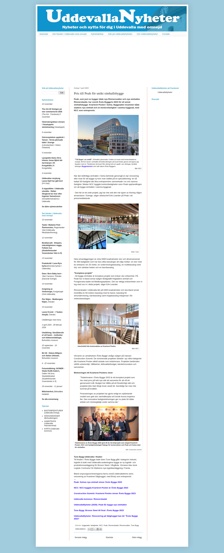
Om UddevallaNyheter (147, 34)
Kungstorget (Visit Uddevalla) (52, 291)
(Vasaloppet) (53, 124)
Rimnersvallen (125, 525)
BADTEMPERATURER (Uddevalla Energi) (53, 412)
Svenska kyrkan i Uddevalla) (52, 266)
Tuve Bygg (135, 525)
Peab (105, 525)
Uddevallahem (80, 529)
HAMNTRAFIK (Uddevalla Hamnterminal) (50, 423)
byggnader (86, 525)
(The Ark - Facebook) (52, 111)
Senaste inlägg (81, 537)
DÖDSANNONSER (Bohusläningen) (52, 417)
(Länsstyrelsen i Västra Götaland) (53, 142)
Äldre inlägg (137, 537)
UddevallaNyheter (165, 92)
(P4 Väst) (52, 181)
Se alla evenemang (50, 399)
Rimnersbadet (113, 525)
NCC (101, 525)
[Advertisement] (112, 59)
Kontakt (166, 34)
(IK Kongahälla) (52, 163)
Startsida (43, 34)
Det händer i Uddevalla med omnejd (69, 34)
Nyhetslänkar (97, 34)
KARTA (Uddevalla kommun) (51, 430)
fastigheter (94, 525)
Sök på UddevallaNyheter (120, 34)
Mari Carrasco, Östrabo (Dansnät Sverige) (52, 276)
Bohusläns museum (52, 355)
